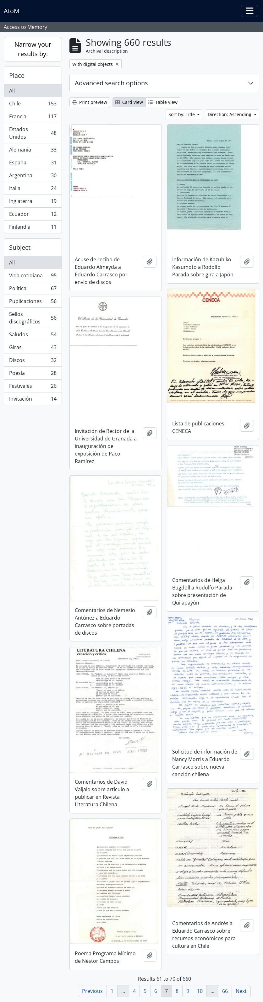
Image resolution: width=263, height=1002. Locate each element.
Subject (19, 247)
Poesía (33, 374)
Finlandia (33, 228)
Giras (33, 349)
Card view (129, 102)
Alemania (33, 151)
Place (17, 75)
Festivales (33, 387)
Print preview (89, 102)
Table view (163, 102)
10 (200, 991)
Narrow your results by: (32, 49)
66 (225, 991)
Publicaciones (33, 302)
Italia (33, 189)
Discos (33, 361)
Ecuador (33, 215)
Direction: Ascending (230, 114)
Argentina (33, 177)
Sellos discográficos (33, 318)
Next (241, 991)
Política (33, 290)
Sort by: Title (182, 114)
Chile (33, 105)
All (12, 90)
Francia (33, 118)
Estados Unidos (33, 133)
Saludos (33, 336)
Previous (92, 991)
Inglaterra (33, 202)
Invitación (33, 400)
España (33, 164)
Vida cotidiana (33, 277)
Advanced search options (111, 83)
